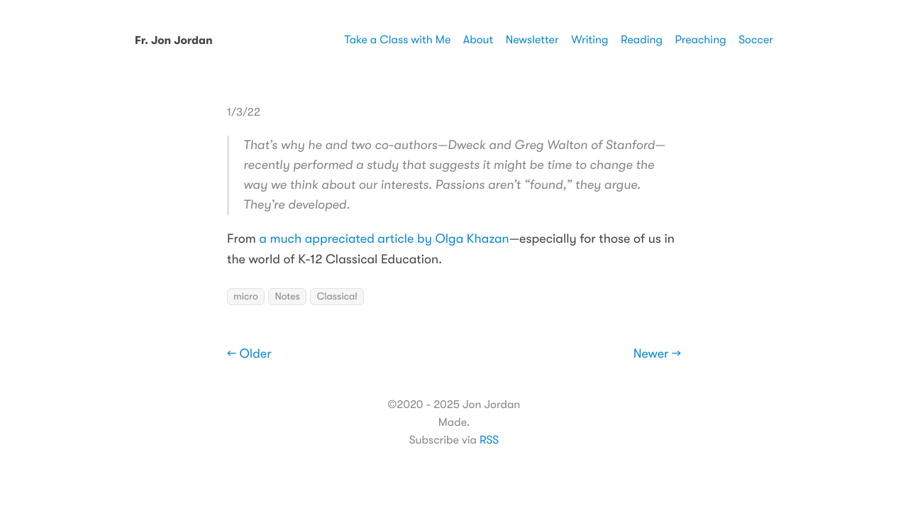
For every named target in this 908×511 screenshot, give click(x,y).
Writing (589, 39)
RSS (489, 440)
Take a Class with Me (397, 39)
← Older (249, 354)
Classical (336, 296)
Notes (287, 296)
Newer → (657, 354)
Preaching (700, 39)
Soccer (755, 39)
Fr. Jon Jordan (174, 40)
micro (245, 296)
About (478, 39)
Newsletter (532, 39)
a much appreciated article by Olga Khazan (384, 239)
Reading (642, 39)
